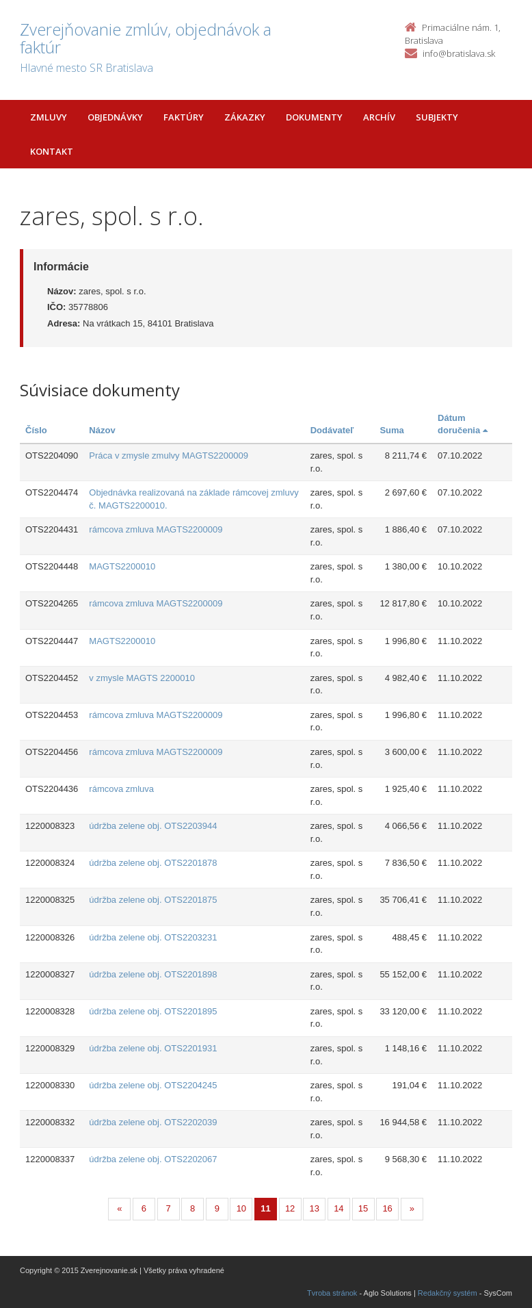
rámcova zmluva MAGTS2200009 (155, 529)
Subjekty (437, 117)
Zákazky (244, 117)
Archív (379, 117)
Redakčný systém (447, 1293)
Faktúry (183, 117)
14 (338, 1208)
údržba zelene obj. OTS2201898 (153, 974)
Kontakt (51, 151)
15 (363, 1208)
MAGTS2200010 (122, 566)
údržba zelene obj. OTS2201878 (153, 863)
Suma (391, 430)
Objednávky (115, 117)
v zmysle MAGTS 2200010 (142, 678)
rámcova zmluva (121, 789)
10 (241, 1208)
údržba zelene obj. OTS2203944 (153, 826)
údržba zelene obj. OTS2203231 (153, 937)
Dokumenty (314, 117)
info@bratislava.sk (459, 53)
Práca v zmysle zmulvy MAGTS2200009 (168, 455)
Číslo (36, 430)
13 (314, 1208)
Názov (102, 430)
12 (290, 1208)
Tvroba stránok (332, 1293)
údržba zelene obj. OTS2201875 (153, 900)
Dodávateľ (332, 430)
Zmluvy (48, 117)
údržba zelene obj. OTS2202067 (153, 1159)
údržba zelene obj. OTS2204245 (153, 1085)
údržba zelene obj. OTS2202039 (153, 1122)
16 (387, 1208)
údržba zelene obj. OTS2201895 (153, 1011)
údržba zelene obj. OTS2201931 (153, 1048)
